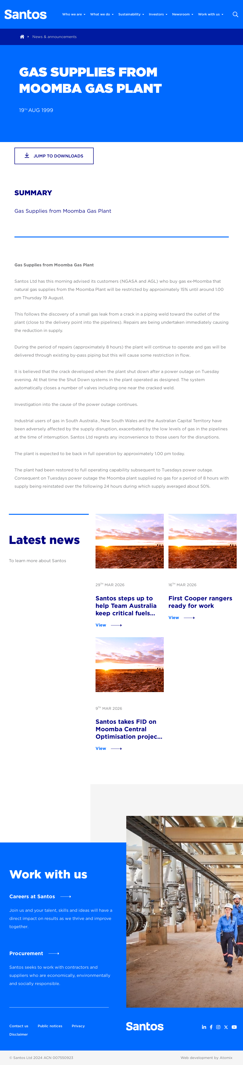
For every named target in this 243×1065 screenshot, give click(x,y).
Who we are (74, 14)
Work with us (210, 14)
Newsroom (182, 14)
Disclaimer (18, 1034)
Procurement (26, 953)
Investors (158, 14)
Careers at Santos (32, 896)
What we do (102, 14)
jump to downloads (54, 155)
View (101, 625)
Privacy (78, 1026)
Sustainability (131, 14)
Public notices (50, 1026)
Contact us (18, 1026)
